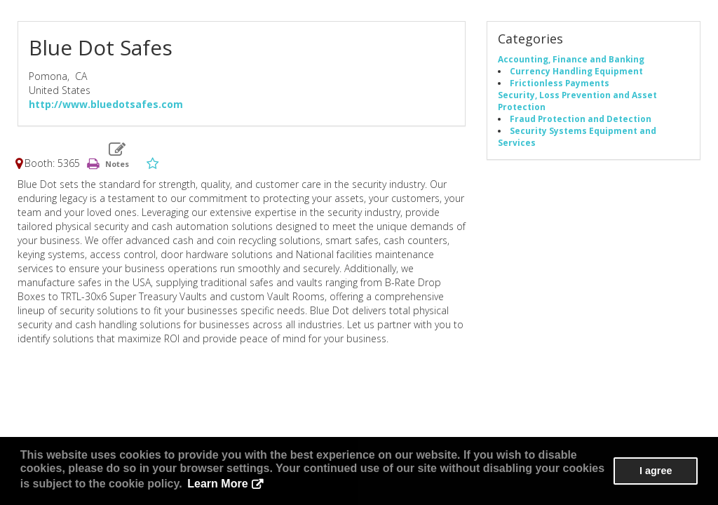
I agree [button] (655, 470)
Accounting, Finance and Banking (571, 59)
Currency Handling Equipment (576, 70)
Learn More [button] (217, 484)
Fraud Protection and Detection (580, 118)
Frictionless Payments (559, 82)
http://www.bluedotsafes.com (106, 104)
